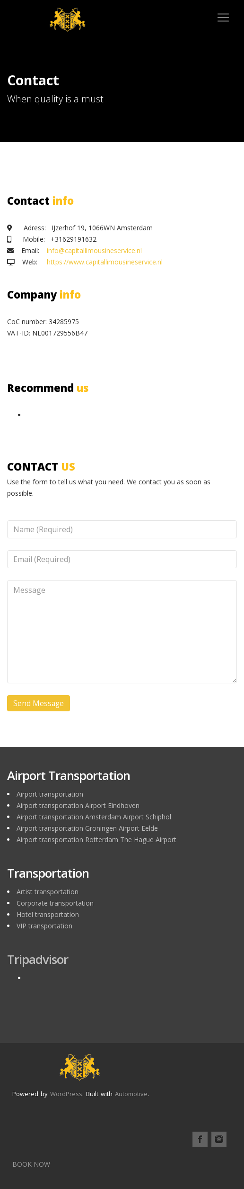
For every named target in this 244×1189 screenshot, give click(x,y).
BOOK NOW (31, 1164)
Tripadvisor (37, 959)
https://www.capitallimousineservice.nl (105, 261)
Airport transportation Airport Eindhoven (78, 805)
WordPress (66, 1093)
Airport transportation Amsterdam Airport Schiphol (94, 816)
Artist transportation (47, 891)
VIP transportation (44, 925)
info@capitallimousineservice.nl (94, 250)
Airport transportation (50, 794)
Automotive (131, 1093)
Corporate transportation (55, 903)
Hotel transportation (48, 914)
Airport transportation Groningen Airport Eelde (87, 828)
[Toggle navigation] (223, 17)
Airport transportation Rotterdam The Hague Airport (96, 839)
